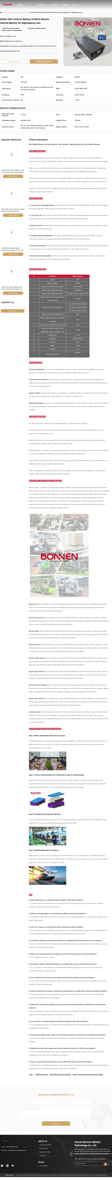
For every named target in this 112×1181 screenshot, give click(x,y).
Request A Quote (43, 61)
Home (20, 5)
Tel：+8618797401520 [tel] (9, 1147)
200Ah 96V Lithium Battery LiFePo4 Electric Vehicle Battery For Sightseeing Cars (13, 211)
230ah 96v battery (42, 1075)
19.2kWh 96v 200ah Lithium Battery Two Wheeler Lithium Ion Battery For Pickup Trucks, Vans (12, 250)
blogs (65, 5)
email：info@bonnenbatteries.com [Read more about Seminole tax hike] (13, 1150)
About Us (42, 5)
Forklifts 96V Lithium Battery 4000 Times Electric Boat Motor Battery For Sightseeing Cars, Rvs (12, 172)
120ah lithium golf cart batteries (60, 1075)
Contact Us (54, 5)
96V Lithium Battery (21, 12)
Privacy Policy (9, 1175)
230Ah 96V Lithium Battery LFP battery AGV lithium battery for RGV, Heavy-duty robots (11, 289)
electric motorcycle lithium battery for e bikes (88, 1075)
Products (30, 5)
